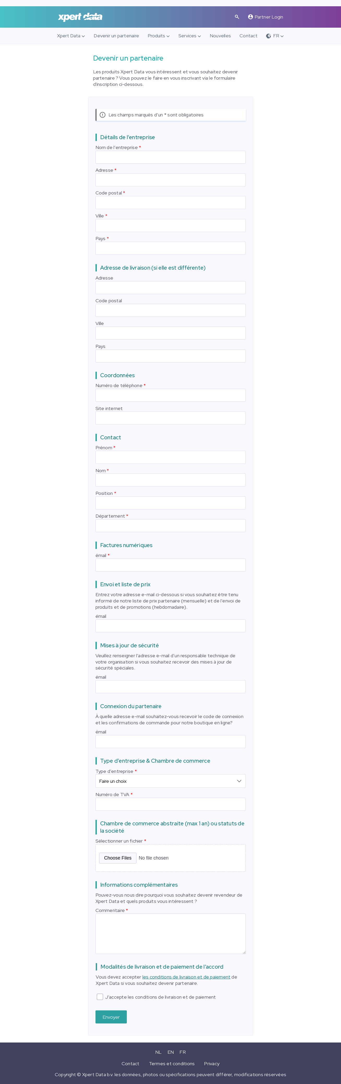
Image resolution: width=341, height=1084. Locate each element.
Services (187, 36)
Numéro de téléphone (118, 385)
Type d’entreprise (114, 771)
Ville (99, 216)
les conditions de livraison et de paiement (186, 976)
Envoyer (111, 1016)
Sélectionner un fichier (119, 840)
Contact (249, 36)
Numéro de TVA (112, 794)
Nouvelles (220, 36)
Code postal (108, 193)
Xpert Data (68, 36)
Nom (100, 470)
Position (104, 493)
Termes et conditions (172, 1063)
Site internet (109, 408)
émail (100, 555)
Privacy (211, 1063)
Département (110, 516)
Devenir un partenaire (116, 36)
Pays (100, 238)
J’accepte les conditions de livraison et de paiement (160, 996)
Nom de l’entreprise (116, 147)
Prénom (103, 448)
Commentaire (110, 910)
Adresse (104, 170)
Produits (156, 36)
